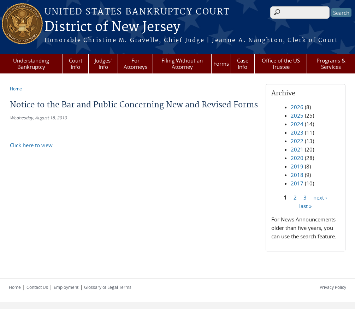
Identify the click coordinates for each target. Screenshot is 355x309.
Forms (221, 63)
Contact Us (37, 287)
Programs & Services (330, 63)
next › (320, 197)
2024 (297, 123)
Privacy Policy (333, 287)
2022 (297, 140)
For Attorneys (135, 63)
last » (305, 205)
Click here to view (31, 145)
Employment (66, 287)
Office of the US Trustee (281, 63)
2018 (297, 174)
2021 (297, 149)
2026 (297, 107)
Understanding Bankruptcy (31, 63)
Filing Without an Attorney (182, 63)
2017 (297, 183)
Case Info (242, 63)
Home (16, 88)
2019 (297, 166)
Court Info (75, 63)
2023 (297, 132)
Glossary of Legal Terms (107, 287)
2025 (297, 115)
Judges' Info (103, 63)
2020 (297, 157)
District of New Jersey (112, 27)
